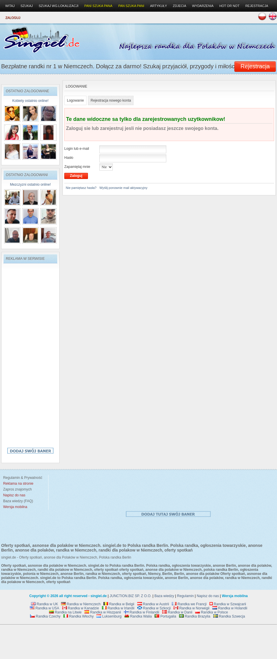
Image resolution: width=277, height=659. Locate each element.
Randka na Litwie (65, 612)
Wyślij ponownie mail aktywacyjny (123, 187)
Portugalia (165, 616)
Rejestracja (256, 6)
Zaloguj (12, 17)
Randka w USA (44, 608)
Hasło (68, 158)
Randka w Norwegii (192, 608)
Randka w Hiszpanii (102, 612)
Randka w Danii (177, 612)
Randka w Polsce (211, 612)
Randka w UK (44, 604)
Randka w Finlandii (141, 612)
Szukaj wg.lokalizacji (58, 6)
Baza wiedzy (164, 596)
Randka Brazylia (194, 616)
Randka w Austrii (153, 604)
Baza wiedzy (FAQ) (17, 501)
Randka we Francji (189, 604)
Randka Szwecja (229, 616)
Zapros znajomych (17, 489)
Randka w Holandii (229, 608)
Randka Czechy (45, 616)
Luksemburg (108, 616)
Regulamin (185, 596)
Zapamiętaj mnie (77, 167)
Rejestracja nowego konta (111, 100)
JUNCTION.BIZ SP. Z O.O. (130, 596)
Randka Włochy (78, 616)
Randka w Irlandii (118, 608)
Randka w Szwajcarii (228, 604)
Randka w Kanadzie (80, 608)
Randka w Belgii (118, 604)
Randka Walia (138, 616)
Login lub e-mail (76, 149)
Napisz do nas (208, 596)
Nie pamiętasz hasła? (81, 187)
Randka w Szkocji (154, 608)
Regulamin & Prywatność (21, 478)
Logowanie (75, 100)
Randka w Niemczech (81, 604)
